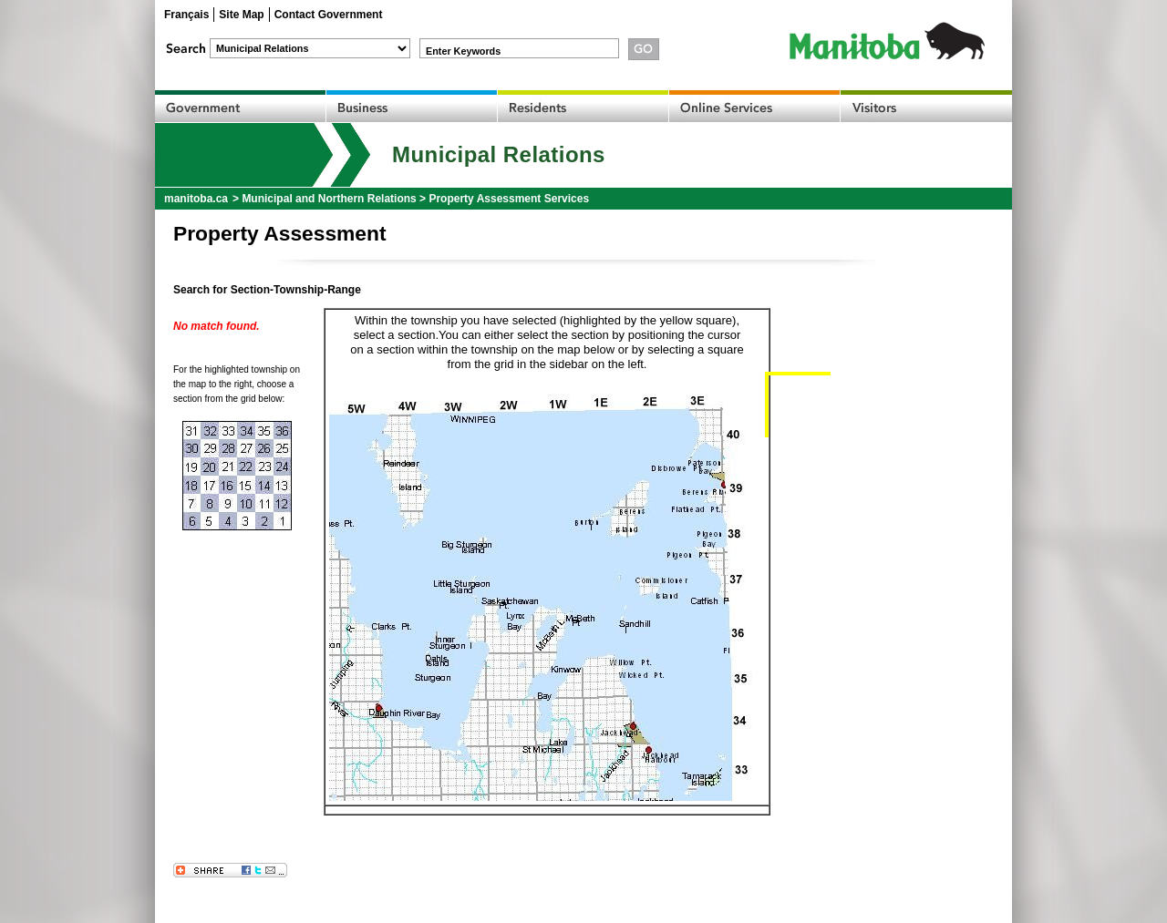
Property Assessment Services (509, 198)
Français (186, 14)
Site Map (241, 14)
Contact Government (328, 14)
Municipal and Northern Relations (329, 198)
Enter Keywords (463, 51)
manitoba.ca (196, 198)
